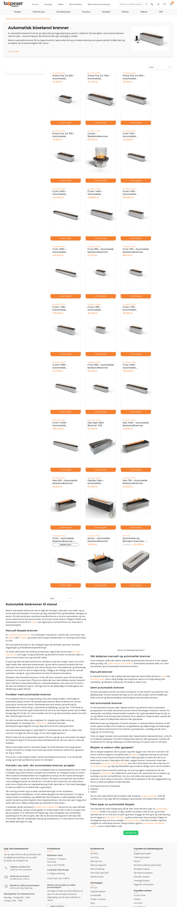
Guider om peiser (98, 899)
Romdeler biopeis (142, 869)
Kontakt (94, 853)
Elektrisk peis (39, 11)
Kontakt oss (130, 832)
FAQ (161, 11)
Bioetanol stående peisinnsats (147, 865)
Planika (137, 899)
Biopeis (17, 11)
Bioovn (137, 861)
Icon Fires (138, 903)
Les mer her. (13, 51)
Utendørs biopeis (142, 876)
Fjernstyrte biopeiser (143, 872)
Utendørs (106, 11)
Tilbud (60, 4)
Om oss (35, 4)
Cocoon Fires (140, 895)
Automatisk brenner (42, 18)
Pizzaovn (86, 11)
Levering (48, 4)
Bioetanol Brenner (22, 18)
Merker (125, 11)
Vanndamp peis (63, 11)
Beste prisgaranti (98, 865)
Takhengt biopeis (142, 857)
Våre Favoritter (75, 4)
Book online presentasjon (99, 4)
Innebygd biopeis (142, 880)
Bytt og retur (96, 861)
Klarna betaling (97, 869)
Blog (92, 903)
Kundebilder (95, 895)
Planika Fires (59, 73)
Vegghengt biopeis (142, 853)
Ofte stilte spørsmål (99, 872)
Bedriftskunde (96, 876)
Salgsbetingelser (98, 891)
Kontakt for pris (65, 545)
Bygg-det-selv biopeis (144, 884)
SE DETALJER (65, 122)
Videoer (143, 11)
